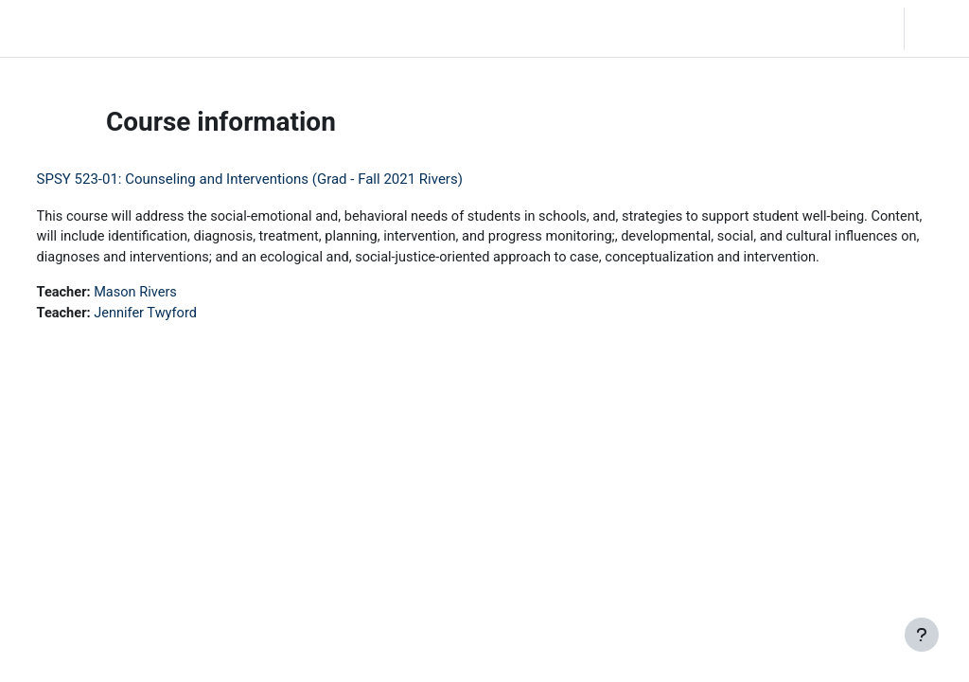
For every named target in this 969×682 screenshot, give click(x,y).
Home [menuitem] (146, 28)
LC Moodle (56, 28)
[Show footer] (922, 635)
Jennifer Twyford (183, 336)
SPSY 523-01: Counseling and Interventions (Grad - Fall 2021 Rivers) (285, 179)
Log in (935, 28)
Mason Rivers (173, 315)
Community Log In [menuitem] (238, 28)
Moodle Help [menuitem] (349, 28)
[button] (833, 28)
